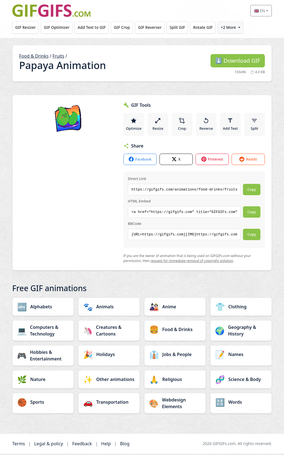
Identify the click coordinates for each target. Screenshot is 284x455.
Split (254, 125)
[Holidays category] (109, 356)
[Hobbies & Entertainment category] (42, 357)
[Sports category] (42, 403)
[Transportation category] (109, 403)
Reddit (248, 160)
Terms (18, 445)
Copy (251, 190)
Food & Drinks (34, 56)
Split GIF (177, 27)
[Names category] (241, 356)
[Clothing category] (241, 308)
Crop (182, 125)
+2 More (228, 27)
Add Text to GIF (92, 27)
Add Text (230, 125)
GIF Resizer (25, 27)
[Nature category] (42, 381)
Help (106, 445)
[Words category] (241, 403)
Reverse (206, 125)
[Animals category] (109, 308)
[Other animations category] (109, 381)
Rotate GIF (202, 27)
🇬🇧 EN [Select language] (259, 10)
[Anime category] (175, 308)
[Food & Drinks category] (175, 331)
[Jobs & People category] (175, 356)
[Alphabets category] (42, 308)
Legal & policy (48, 445)
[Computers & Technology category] (42, 332)
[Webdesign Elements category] (175, 405)
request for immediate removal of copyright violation (192, 262)
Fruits (58, 56)
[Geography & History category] (241, 332)
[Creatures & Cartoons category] (109, 332)
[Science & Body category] (241, 381)
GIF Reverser (150, 27)
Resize (158, 125)
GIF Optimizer (57, 27)
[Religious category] (175, 381)
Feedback (82, 445)
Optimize (134, 125)
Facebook (140, 160)
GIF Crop (122, 27)
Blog (125, 445)
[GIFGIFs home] (51, 10)
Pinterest (212, 160)
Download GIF (237, 60)
